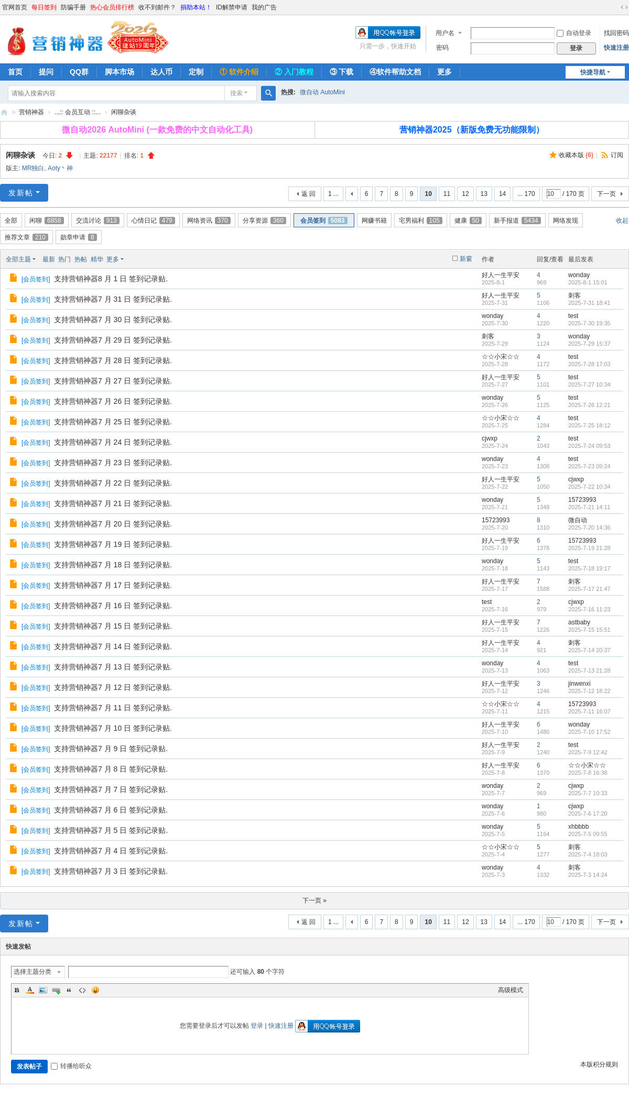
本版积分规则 (599, 1064)
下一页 (606, 193)
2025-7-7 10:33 (588, 793)
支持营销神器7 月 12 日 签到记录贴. (113, 687)
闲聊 (46, 220)
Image (43, 990)
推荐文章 (26, 237)
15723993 (582, 499)
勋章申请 (78, 237)
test (573, 316)
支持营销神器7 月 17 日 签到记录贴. (113, 585)
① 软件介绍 (239, 72)
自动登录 (574, 33)
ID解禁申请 (231, 7)
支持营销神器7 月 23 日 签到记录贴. (113, 462)
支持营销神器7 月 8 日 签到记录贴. (111, 769)
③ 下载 (342, 72)
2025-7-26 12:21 (589, 405)
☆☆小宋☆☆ (500, 356)
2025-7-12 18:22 (589, 691)
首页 (15, 72)
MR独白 (33, 168)
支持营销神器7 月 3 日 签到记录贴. (111, 871)
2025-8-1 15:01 (588, 282)
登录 (257, 1025)
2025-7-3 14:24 (588, 875)
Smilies (95, 990)
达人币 (161, 72)
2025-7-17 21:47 (589, 589)
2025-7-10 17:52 (589, 732)
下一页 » (314, 900)
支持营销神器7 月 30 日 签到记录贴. (113, 319)
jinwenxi (579, 683)
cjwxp (489, 438)
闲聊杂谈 (123, 112)
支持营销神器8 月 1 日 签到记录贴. (111, 278)
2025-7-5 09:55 (588, 834)
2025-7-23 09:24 (589, 466)
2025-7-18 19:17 (589, 568)
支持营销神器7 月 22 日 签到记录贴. (113, 483)
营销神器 (4, 112)
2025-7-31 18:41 (589, 303)
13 (484, 193)
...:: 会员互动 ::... (78, 112)
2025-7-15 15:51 (589, 630)
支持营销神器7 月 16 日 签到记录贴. (113, 605)
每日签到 (44, 7)
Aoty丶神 (60, 168)
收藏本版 (576, 155)
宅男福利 (420, 220)
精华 (97, 259)
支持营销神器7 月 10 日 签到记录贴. (113, 728)
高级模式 (510, 990)
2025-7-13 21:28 (589, 670)
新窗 (466, 258)
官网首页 (14, 7)
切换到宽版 (624, 7)
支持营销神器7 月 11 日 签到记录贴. (113, 708)
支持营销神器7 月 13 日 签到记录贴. (113, 667)
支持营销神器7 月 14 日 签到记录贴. (113, 646)
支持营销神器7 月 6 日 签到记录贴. (111, 810)
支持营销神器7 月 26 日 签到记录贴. (113, 401)
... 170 (526, 193)
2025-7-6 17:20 (588, 813)
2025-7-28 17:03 (589, 364)
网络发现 (565, 220)
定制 (196, 72)
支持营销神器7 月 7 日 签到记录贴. (111, 789)
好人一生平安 (500, 275)
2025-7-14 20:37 (589, 650)
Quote (69, 990)
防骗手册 (73, 7)
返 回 (308, 193)
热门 (64, 259)
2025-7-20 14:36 (589, 527)
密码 (442, 47)
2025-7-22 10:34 (589, 486)
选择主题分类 (32, 971)
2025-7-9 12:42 (588, 752)
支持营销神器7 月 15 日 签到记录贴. (113, 626)
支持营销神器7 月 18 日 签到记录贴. (113, 565)
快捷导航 (592, 72)
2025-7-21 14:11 (589, 507)
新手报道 (517, 220)
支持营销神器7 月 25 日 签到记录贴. (113, 421)
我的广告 (264, 7)
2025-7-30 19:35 (589, 323)
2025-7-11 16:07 (589, 711)
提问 (46, 72)
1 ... (333, 193)
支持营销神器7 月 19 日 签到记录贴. (113, 544)
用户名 (445, 33)
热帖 (80, 259)
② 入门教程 (294, 72)
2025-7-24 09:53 (589, 446)
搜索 (236, 93)
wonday (579, 275)
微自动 (577, 520)
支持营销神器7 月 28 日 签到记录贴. (113, 360)
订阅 (617, 155)
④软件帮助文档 (395, 72)
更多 (444, 72)
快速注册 (616, 47)
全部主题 (18, 259)
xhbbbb (578, 826)
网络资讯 (209, 220)
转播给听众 (71, 1066)
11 (446, 193)
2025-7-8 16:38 (588, 773)
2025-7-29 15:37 (589, 343)
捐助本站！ (196, 7)
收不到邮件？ (157, 7)
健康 (468, 220)
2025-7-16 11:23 (589, 609)
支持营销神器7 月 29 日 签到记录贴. (113, 340)
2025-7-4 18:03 (588, 854)
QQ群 (79, 72)
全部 (11, 220)
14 (502, 193)
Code (82, 990)
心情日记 (153, 220)
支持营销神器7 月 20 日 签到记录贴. (113, 524)
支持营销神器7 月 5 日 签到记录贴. (111, 830)
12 (465, 193)
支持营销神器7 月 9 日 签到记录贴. (111, 748)
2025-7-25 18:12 (589, 425)
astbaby (579, 622)
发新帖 (21, 193)
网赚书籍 (374, 220)
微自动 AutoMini (322, 92)
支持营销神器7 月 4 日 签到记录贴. (111, 851)
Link (56, 990)
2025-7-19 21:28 (589, 548)
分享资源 (264, 220)
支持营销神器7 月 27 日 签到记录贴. (113, 381)
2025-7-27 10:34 (589, 384)
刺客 (574, 295)
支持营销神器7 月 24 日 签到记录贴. (113, 442)
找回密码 (616, 33)
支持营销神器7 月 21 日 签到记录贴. (113, 503)
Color (30, 990)
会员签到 (324, 220)
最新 (48, 259)
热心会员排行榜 (112, 7)
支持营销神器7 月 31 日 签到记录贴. (113, 299)
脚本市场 (119, 72)
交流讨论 (98, 220)
